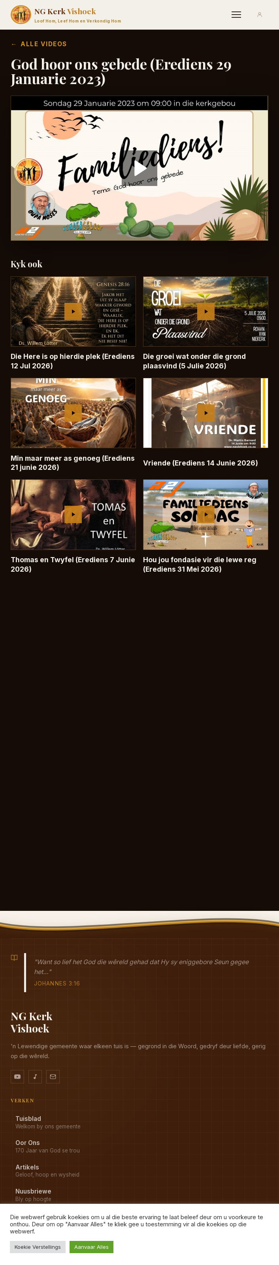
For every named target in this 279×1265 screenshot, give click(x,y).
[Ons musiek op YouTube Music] (35, 1076)
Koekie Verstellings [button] (38, 1247)
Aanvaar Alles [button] (91, 1247)
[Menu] (236, 14)
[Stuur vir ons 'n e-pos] (53, 1076)
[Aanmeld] (259, 14)
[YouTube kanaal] (17, 1076)
